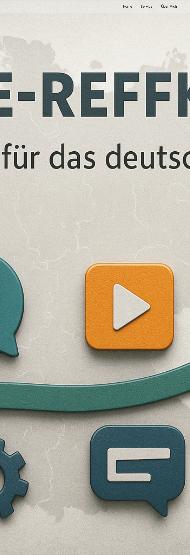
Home (127, 6)
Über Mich (169, 6)
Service (147, 6)
